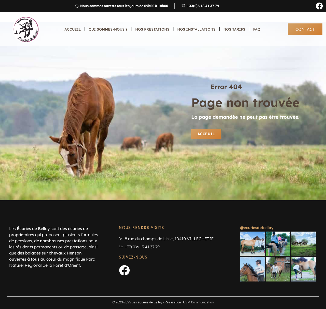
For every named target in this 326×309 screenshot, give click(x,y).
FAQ (256, 29)
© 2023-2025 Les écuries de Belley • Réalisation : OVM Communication (163, 296)
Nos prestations (152, 29)
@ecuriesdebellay (257, 227)
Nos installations (196, 29)
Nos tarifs (234, 29)
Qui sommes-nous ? (108, 29)
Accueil (72, 29)
